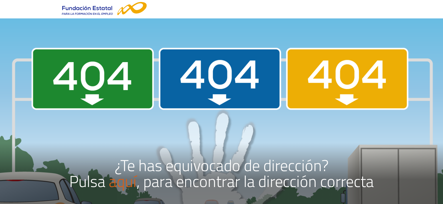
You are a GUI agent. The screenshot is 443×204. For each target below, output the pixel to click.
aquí (122, 181)
